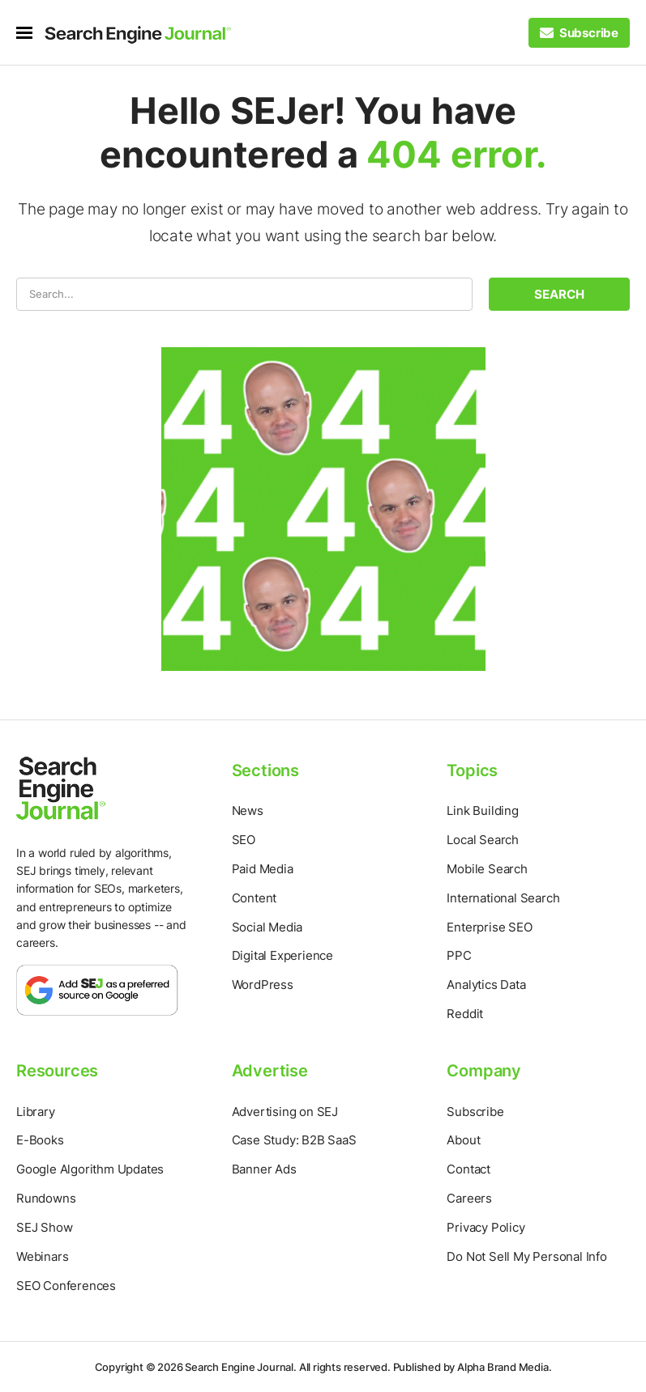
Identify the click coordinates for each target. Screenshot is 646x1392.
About (463, 1140)
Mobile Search (487, 868)
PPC (459, 955)
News (247, 810)
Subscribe (475, 1111)
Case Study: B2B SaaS (294, 1140)
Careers (469, 1198)
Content (254, 898)
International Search (503, 898)
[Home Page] (138, 35)
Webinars (42, 1256)
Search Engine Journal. (241, 1366)
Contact (468, 1169)
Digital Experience (282, 955)
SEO (243, 839)
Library (35, 1111)
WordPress (262, 984)
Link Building (482, 810)
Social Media (267, 927)
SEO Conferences (66, 1285)
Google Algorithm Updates (90, 1169)
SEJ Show (44, 1227)
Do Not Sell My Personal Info (526, 1256)
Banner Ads (264, 1169)
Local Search (483, 839)
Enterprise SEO (489, 927)
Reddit (465, 1013)
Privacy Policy (485, 1227)
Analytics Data (486, 984)
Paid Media (262, 868)
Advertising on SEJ (285, 1111)
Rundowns (45, 1198)
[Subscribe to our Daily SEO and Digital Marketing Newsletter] (579, 33)
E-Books (40, 1140)
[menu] (30, 33)
